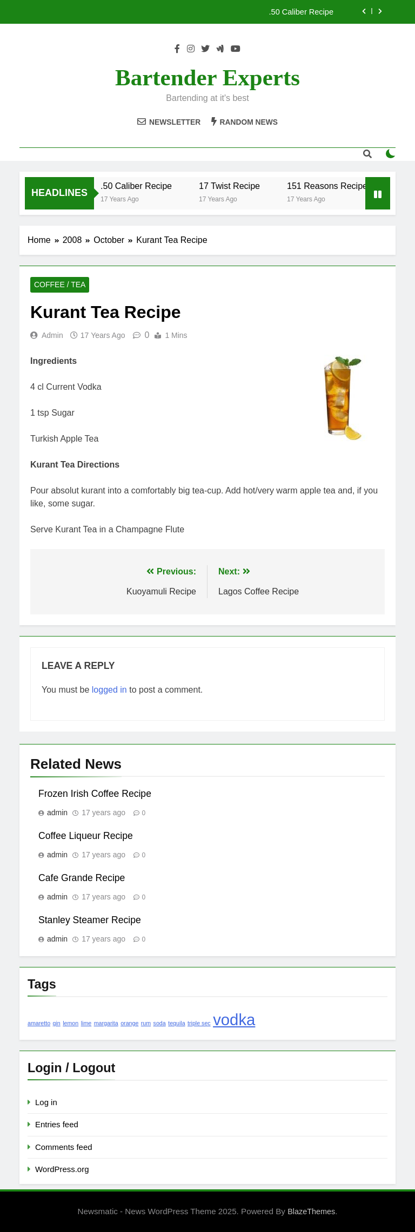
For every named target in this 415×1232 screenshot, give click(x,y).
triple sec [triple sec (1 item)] (199, 1023)
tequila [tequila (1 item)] (176, 1023)
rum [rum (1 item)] (146, 1023)
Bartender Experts (207, 77)
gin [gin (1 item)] (57, 1023)
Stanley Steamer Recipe (89, 920)
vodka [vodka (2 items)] (234, 1019)
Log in (46, 1102)
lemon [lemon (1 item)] (70, 1023)
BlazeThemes (311, 1211)
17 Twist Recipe (235, 186)
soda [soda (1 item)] (159, 1023)
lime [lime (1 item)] (86, 1023)
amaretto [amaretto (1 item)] (39, 1023)
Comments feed (63, 1147)
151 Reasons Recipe (333, 186)
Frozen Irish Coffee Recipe (94, 793)
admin (52, 335)
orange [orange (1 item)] (129, 1023)
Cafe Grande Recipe (81, 877)
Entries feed (56, 1124)
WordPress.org (62, 1169)
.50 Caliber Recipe (301, 12)
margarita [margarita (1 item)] (106, 1023)
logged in (109, 689)
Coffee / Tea (59, 285)
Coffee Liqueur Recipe (85, 835)
